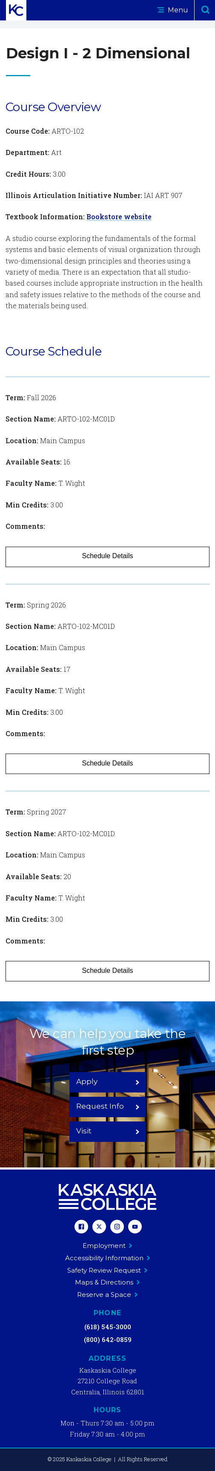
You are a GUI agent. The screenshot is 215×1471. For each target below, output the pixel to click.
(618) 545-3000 (107, 1326)
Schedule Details (107, 555)
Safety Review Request (107, 1270)
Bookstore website (119, 216)
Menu (172, 10)
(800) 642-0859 (108, 1339)
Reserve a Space (107, 1294)
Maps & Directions (107, 1282)
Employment (107, 1246)
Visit (108, 1131)
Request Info (108, 1106)
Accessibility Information (107, 1258)
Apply (108, 1081)
